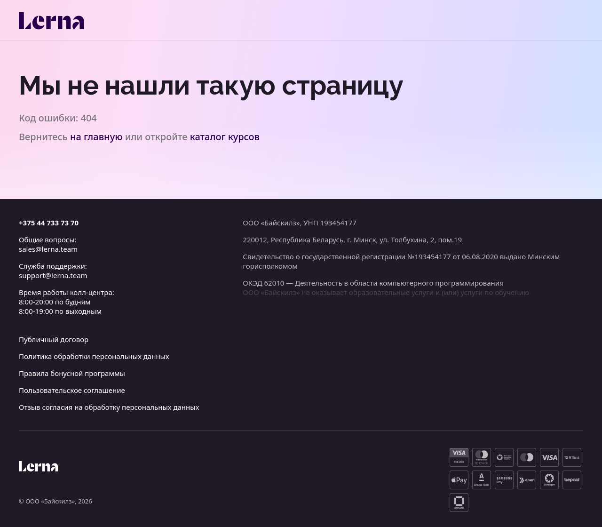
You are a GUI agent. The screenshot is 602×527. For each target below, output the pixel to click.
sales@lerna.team (48, 249)
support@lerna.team (53, 275)
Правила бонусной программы (72, 373)
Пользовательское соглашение (72, 390)
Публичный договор (53, 339)
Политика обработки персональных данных (94, 356)
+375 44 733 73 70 (49, 222)
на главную (96, 136)
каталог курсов (225, 136)
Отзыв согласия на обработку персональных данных (109, 407)
